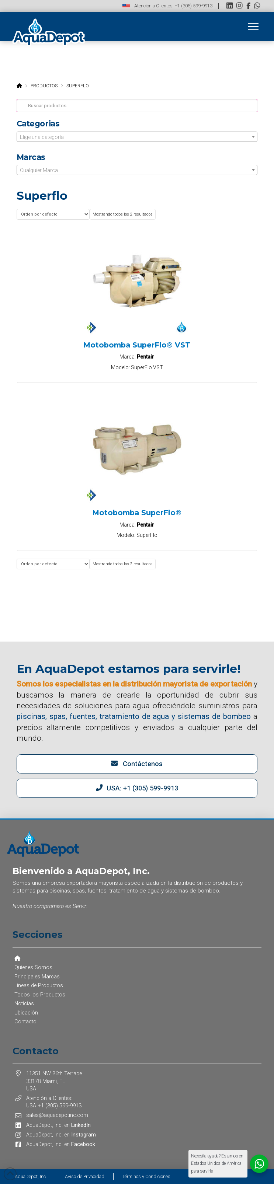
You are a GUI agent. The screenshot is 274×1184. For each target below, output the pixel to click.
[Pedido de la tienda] (53, 214)
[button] (253, 26)
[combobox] (137, 137)
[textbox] (137, 137)
